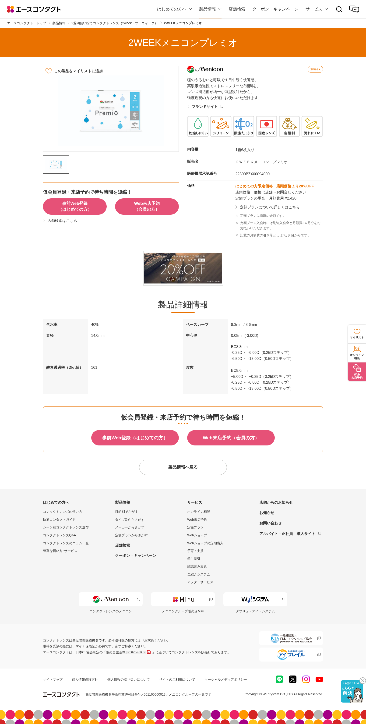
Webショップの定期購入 (205, 543)
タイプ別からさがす (129, 519)
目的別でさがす (126, 512)
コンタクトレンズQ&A (59, 535)
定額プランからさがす (131, 535)
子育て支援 (195, 551)
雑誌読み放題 (197, 566)
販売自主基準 (126, 652)
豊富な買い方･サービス (60, 551)
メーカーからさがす (129, 527)
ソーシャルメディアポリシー (225, 679)
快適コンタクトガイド (59, 519)
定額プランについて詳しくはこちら (270, 207)
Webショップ (197, 535)
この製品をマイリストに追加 (78, 71)
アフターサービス (200, 582)
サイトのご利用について (177, 679)
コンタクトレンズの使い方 (62, 512)
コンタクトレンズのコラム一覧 (66, 543)
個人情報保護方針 (85, 679)
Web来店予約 (197, 519)
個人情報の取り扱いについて (128, 679)
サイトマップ (53, 679)
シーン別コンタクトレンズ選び (66, 527)
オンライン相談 (198, 512)
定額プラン (195, 527)
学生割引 (193, 559)
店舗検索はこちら (62, 221)
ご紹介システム (198, 574)
